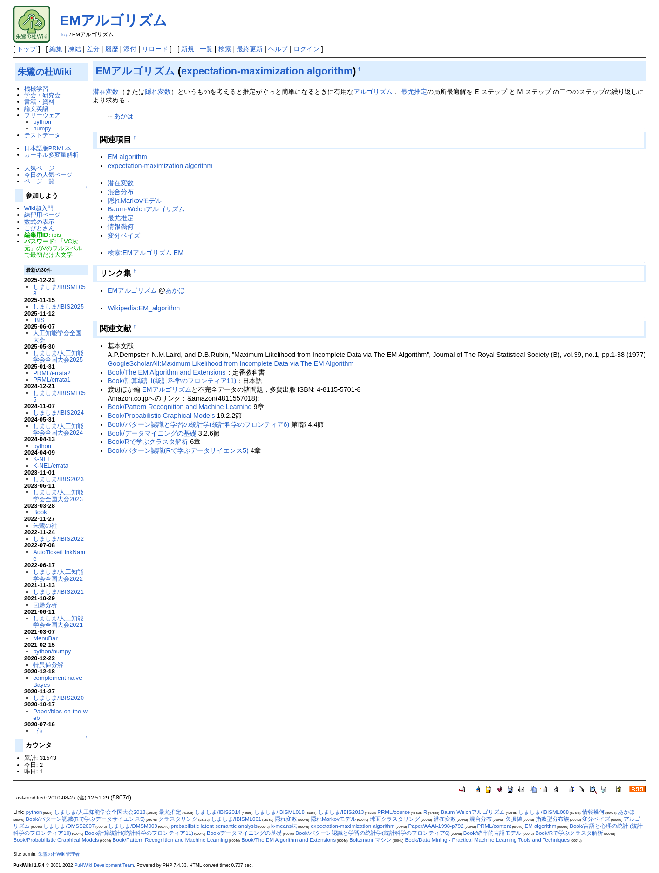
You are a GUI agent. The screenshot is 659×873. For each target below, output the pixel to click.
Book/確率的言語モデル (492, 833)
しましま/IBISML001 (236, 819)
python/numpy (52, 651)
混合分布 (121, 191)
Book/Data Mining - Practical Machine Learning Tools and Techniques (487, 840)
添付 (129, 49)
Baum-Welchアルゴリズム (146, 209)
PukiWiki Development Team (104, 865)
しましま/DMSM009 (132, 826)
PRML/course (393, 812)
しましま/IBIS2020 (58, 697)
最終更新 (250, 49)
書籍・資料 (39, 101)
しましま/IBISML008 (543, 812)
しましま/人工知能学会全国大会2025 (58, 356)
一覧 (206, 49)
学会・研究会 (42, 95)
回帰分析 (45, 605)
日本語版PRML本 (47, 148)
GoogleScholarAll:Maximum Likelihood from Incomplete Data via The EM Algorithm (230, 363)
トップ (26, 49)
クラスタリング (177, 819)
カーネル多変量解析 (51, 154)
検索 (224, 49)
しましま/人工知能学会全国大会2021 (58, 621)
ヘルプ (278, 49)
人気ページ (39, 168)
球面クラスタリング (395, 819)
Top (64, 34)
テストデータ (42, 135)
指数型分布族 (552, 819)
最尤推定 (414, 91)
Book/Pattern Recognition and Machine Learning (180, 406)
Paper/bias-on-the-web (60, 714)
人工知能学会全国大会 (57, 336)
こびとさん (39, 228)
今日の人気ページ (48, 174)
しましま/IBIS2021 (58, 591)
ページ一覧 (39, 181)
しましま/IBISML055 (59, 396)
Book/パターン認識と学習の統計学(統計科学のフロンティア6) (198, 424)
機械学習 (36, 88)
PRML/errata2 (52, 372)
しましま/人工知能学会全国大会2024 (58, 429)
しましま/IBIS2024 (58, 412)
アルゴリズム (373, 91)
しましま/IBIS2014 (218, 812)
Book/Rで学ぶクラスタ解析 (148, 441)
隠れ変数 (158, 91)
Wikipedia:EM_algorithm (144, 308)
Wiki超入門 (39, 208)
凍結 (74, 49)
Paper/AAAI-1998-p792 (436, 826)
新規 (187, 49)
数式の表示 (39, 221)
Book (40, 512)
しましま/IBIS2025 (58, 306)
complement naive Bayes (57, 681)
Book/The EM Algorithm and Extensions (167, 372)
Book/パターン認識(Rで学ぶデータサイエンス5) (178, 450)
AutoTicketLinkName (59, 555)
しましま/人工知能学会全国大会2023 (58, 495)
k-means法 (284, 826)
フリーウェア (42, 115)
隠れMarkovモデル (135, 200)
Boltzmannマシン (370, 840)
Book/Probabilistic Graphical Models (161, 415)
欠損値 (513, 819)
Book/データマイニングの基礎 (152, 433)
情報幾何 (121, 226)
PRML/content (494, 826)
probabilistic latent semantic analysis (214, 826)
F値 (38, 730)
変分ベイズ (124, 235)
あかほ (124, 116)
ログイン (306, 49)
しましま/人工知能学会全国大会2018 (100, 812)
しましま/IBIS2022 (58, 538)
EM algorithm (127, 157)
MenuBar (45, 638)
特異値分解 (48, 664)
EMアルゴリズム (113, 20)
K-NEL (42, 459)
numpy (42, 128)
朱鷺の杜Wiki (45, 72)
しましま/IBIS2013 (341, 812)
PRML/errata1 (52, 379)
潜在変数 (106, 91)
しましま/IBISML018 (279, 812)
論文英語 (36, 108)
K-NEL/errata (50, 465)
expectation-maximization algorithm (267, 71)
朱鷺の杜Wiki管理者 (59, 854)
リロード (155, 49)
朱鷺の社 (45, 525)
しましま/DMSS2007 (69, 826)
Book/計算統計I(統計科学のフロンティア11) (172, 380)
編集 (55, 49)
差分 (93, 49)
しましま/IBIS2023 (58, 479)
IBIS (38, 319)
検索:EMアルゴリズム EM (145, 252)
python (42, 121)
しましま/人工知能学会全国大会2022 (58, 575)
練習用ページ (42, 214)
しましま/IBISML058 (59, 290)
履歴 (111, 49)
